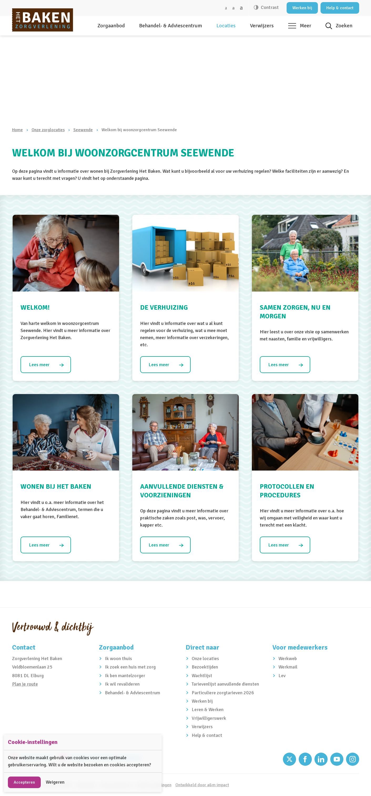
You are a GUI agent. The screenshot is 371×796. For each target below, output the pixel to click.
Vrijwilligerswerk (209, 718)
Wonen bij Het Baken (56, 486)
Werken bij (302, 8)
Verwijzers (262, 25)
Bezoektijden (205, 667)
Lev (282, 675)
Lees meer (39, 365)
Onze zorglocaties (48, 129)
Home (17, 129)
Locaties (226, 25)
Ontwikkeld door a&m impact (202, 785)
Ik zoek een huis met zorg (130, 667)
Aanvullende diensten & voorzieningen (181, 490)
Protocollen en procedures (287, 490)
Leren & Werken (207, 709)
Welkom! (35, 307)
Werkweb (287, 658)
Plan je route (25, 684)
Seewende (83, 129)
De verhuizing (164, 307)
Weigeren (55, 782)
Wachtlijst (202, 675)
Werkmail (287, 667)
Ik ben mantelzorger (125, 675)
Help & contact (339, 8)
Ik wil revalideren (122, 684)
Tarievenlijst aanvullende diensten (225, 684)
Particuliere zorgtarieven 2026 (223, 693)
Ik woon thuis (118, 658)
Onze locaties (205, 658)
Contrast (269, 7)
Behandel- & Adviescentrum (170, 25)
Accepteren (24, 782)
